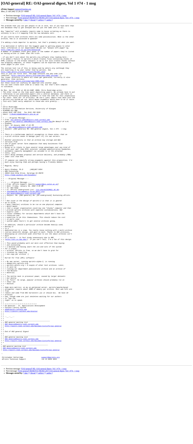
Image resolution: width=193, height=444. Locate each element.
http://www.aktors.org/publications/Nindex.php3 (23, 81)
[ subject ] (41, 20)
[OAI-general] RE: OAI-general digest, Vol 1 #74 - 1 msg (43, 15)
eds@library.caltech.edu (16, 366)
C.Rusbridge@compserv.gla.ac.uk (24, 132)
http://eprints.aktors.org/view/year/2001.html (22, 92)
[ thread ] (33, 20)
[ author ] (49, 20)
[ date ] (26, 20)
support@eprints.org (23, 9)
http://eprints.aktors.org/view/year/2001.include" (35, 86)
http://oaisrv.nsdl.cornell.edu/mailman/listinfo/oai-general (33, 386)
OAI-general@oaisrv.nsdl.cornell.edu (21, 384)
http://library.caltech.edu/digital (21, 369)
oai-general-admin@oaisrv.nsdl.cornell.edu (30, 139)
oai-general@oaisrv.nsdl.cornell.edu (25, 147)
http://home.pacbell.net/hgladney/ (20, 205)
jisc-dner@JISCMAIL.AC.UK (47, 223)
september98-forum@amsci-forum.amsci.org (25, 225)
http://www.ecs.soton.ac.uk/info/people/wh (20, 55)
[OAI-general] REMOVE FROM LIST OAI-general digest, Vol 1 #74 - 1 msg (48, 18)
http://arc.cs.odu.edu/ (16, 282)
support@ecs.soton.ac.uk (47, 216)
